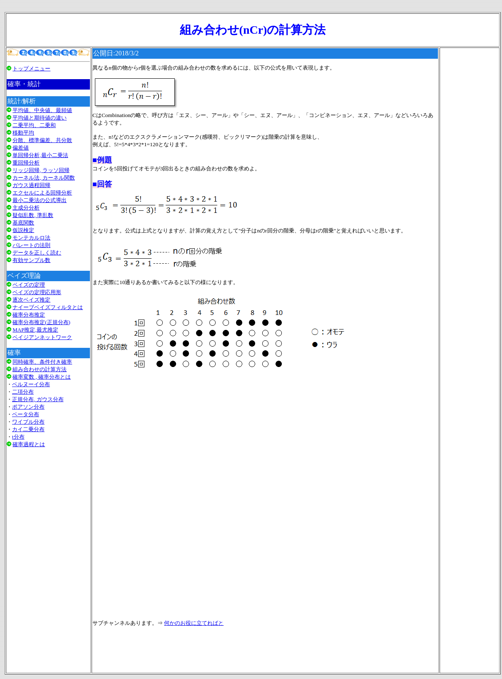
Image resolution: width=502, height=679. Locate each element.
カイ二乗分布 (28, 429)
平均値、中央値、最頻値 (42, 110)
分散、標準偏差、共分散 (42, 140)
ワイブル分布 (28, 422)
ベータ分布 (25, 414)
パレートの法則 (31, 245)
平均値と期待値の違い (39, 118)
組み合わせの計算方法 (39, 369)
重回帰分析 (26, 163)
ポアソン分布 (28, 407)
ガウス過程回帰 (31, 185)
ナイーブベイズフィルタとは (47, 307)
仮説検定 (23, 230)
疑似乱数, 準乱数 (32, 215)
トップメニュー (31, 68)
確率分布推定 (28, 315)
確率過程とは (28, 444)
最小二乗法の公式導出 (39, 200)
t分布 (18, 437)
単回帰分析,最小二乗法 (40, 155)
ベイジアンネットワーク (42, 337)
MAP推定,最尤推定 (35, 330)
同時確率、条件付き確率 (42, 362)
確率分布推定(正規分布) (41, 322)
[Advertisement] (48, 559)
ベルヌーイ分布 (31, 384)
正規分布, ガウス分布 (38, 399)
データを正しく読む (36, 253)
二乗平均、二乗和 (34, 125)
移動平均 (23, 133)
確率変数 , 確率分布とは (41, 377)
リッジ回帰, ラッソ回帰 (41, 170)
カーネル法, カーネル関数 (43, 178)
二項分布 (23, 392)
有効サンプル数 (31, 260)
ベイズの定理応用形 (36, 292)
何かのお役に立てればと (194, 623)
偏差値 (20, 148)
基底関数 (23, 223)
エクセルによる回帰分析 (42, 193)
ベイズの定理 (28, 285)
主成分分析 (26, 208)
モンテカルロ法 (31, 238)
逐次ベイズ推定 (31, 300)
